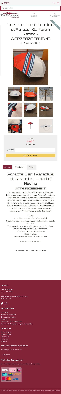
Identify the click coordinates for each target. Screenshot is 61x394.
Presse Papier (6, 332)
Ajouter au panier (30, 155)
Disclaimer (4, 319)
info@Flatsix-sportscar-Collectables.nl (14, 296)
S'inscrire (6, 355)
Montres (4, 341)
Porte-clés (4, 339)
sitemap (27, 390)
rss (31, 390)
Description (19, 167)
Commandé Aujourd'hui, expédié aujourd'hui (17, 324)
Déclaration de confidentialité (11, 321)
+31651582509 (6, 299)
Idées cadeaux (6, 334)
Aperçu (7, 167)
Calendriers (5, 337)
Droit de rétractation (8, 317)
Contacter (4, 312)
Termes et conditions (8, 315)
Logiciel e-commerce (38, 390)
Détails (31, 167)
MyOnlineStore (56, 390)
